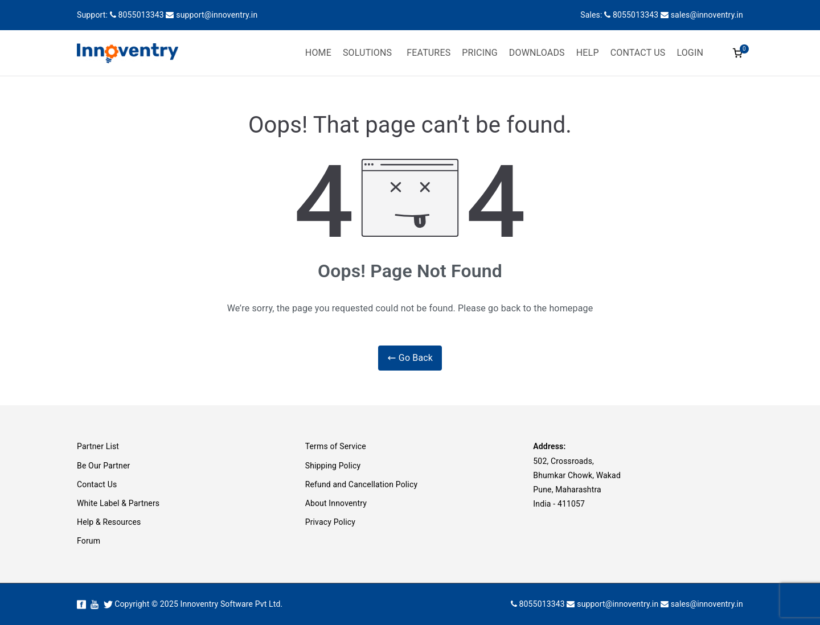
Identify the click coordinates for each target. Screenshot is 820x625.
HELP (587, 52)
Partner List (98, 446)
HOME (318, 52)
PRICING (480, 52)
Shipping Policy (333, 465)
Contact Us (97, 484)
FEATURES (428, 52)
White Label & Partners (118, 503)
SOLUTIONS (367, 52)
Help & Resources (109, 522)
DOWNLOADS (537, 52)
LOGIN (689, 52)
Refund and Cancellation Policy (361, 484)
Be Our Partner (103, 465)
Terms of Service (335, 446)
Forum (88, 540)
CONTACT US (638, 52)
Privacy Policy (330, 522)
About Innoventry (336, 503)
